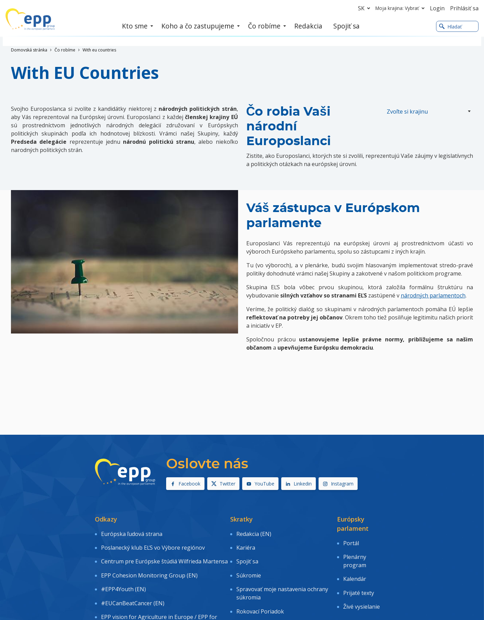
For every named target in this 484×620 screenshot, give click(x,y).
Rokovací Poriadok (260, 589)
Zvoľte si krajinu (407, 111)
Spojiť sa (247, 551)
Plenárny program (354, 555)
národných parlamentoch (433, 295)
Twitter (223, 483)
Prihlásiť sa (464, 8)
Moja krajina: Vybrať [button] (401, 8)
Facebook (185, 483)
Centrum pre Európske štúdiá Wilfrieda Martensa (164, 551)
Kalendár (354, 569)
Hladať (450, 27)
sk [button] (365, 8)
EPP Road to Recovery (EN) (135, 609)
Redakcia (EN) (253, 532)
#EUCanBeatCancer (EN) (132, 581)
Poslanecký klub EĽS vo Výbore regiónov (153, 542)
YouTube (260, 483)
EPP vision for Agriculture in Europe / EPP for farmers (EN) (159, 595)
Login (437, 8)
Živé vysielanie (361, 589)
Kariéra (245, 542)
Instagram (338, 483)
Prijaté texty (358, 579)
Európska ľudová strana (131, 532)
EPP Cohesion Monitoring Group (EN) (149, 561)
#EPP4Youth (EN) (123, 571)
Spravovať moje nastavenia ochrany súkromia (282, 575)
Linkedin (298, 483)
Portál (351, 541)
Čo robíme (64, 50)
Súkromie (248, 561)
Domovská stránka (29, 50)
